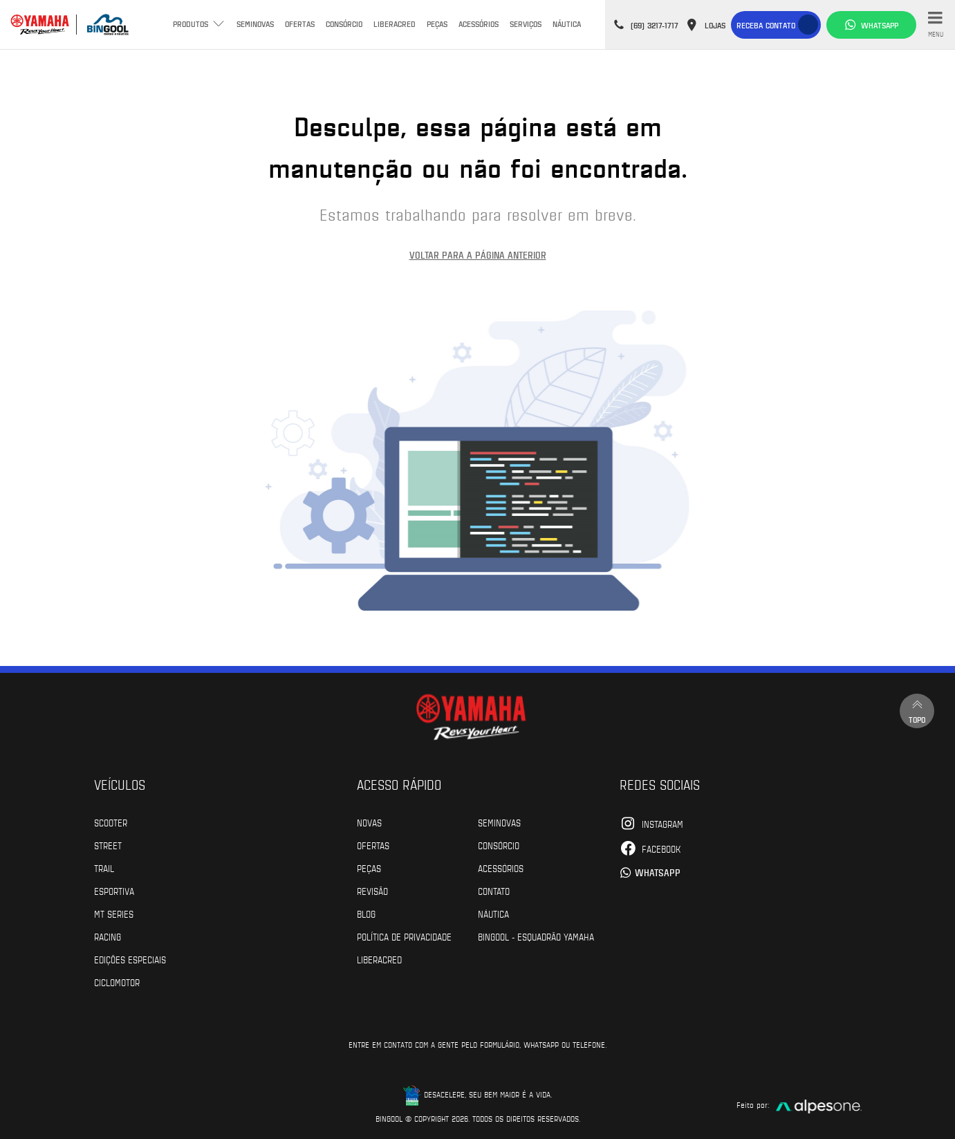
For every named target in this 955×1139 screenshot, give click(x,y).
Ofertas (300, 23)
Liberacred (394, 23)
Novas (369, 822)
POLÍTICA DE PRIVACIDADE (404, 936)
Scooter (110, 822)
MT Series (113, 913)
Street (108, 845)
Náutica (567, 23)
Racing (107, 936)
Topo (917, 710)
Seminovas (255, 23)
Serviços (525, 23)
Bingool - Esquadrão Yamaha (536, 936)
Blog (366, 913)
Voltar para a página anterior (477, 254)
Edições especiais (130, 959)
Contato (494, 891)
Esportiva (114, 891)
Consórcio (344, 23)
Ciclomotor (117, 982)
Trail (104, 868)
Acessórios (478, 23)
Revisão (372, 891)
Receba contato (765, 24)
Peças (437, 23)
